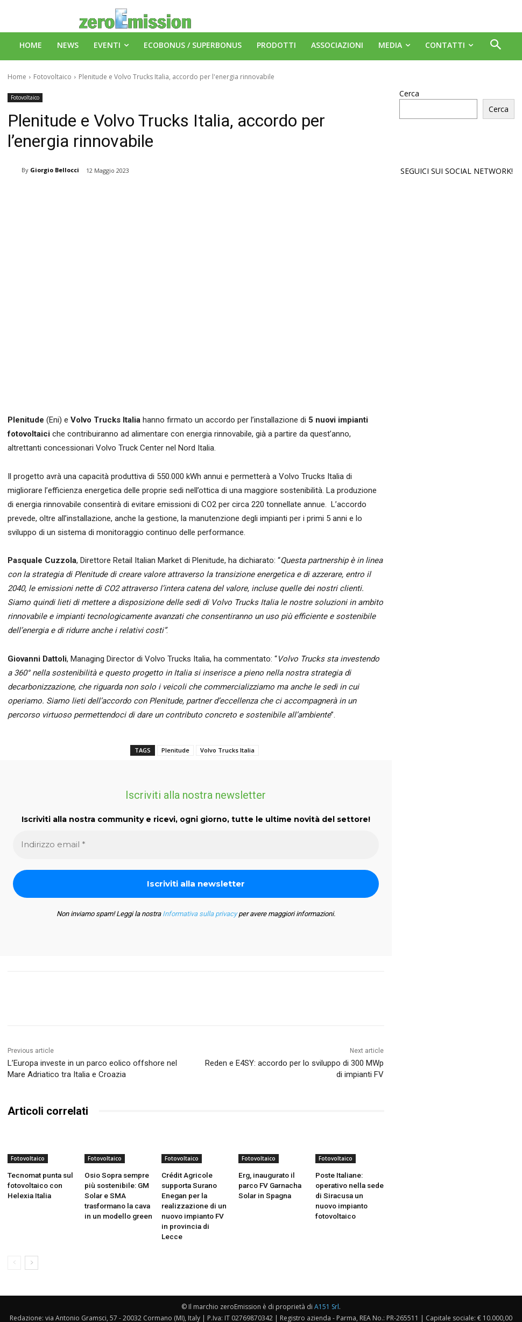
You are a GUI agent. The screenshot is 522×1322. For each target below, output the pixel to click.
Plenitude (175, 750)
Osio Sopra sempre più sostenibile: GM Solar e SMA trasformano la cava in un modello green (118, 1192)
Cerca (409, 93)
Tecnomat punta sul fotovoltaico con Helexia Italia (37, 1184)
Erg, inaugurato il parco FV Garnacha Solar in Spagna (266, 1184)
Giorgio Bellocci (54, 170)
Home (17, 76)
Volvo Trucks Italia (227, 750)
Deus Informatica (283, 1312)
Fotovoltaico (52, 76)
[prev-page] (14, 1246)
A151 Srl (326, 1289)
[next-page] (31, 1246)
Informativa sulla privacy (200, 914)
